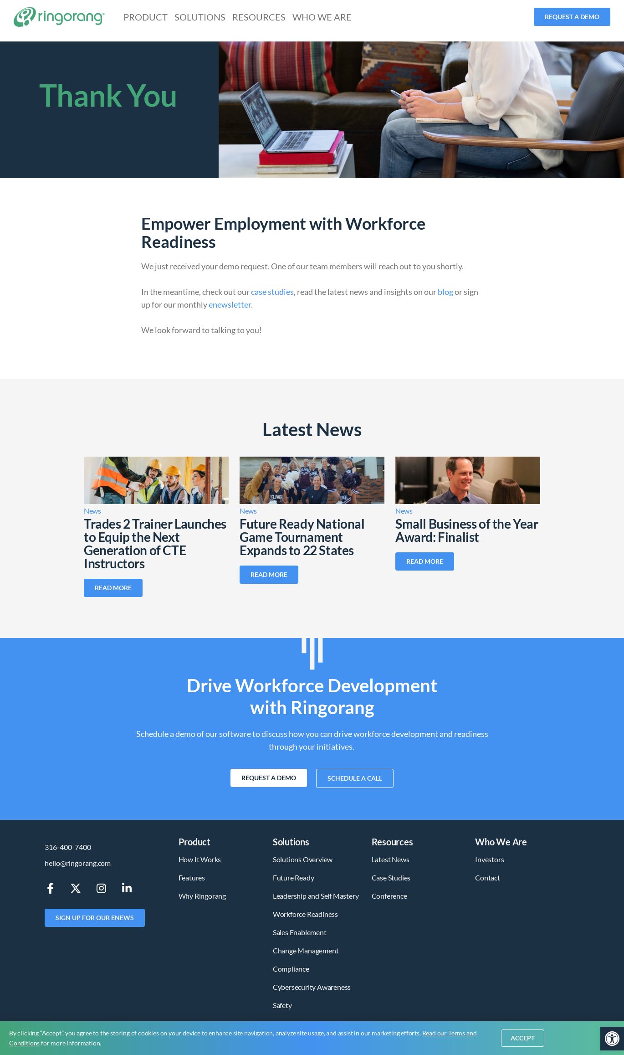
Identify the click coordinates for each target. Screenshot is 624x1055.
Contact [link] (487, 877)
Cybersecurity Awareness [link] (312, 987)
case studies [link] (272, 292)
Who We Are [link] (322, 16)
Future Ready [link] (293, 877)
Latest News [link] (390, 859)
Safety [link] (282, 1005)
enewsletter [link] (230, 304)
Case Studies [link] (391, 877)
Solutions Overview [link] (302, 859)
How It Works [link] (200, 859)
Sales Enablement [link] (300, 932)
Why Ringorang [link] (202, 895)
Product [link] (145, 16)
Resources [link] (259, 16)
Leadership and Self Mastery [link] (316, 895)
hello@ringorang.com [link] (78, 863)
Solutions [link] (199, 16)
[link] (612, 1038)
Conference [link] (389, 895)
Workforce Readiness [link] (305, 914)
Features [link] (192, 877)
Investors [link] (489, 859)
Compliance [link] (291, 968)
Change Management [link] (306, 950)
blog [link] (445, 292)
